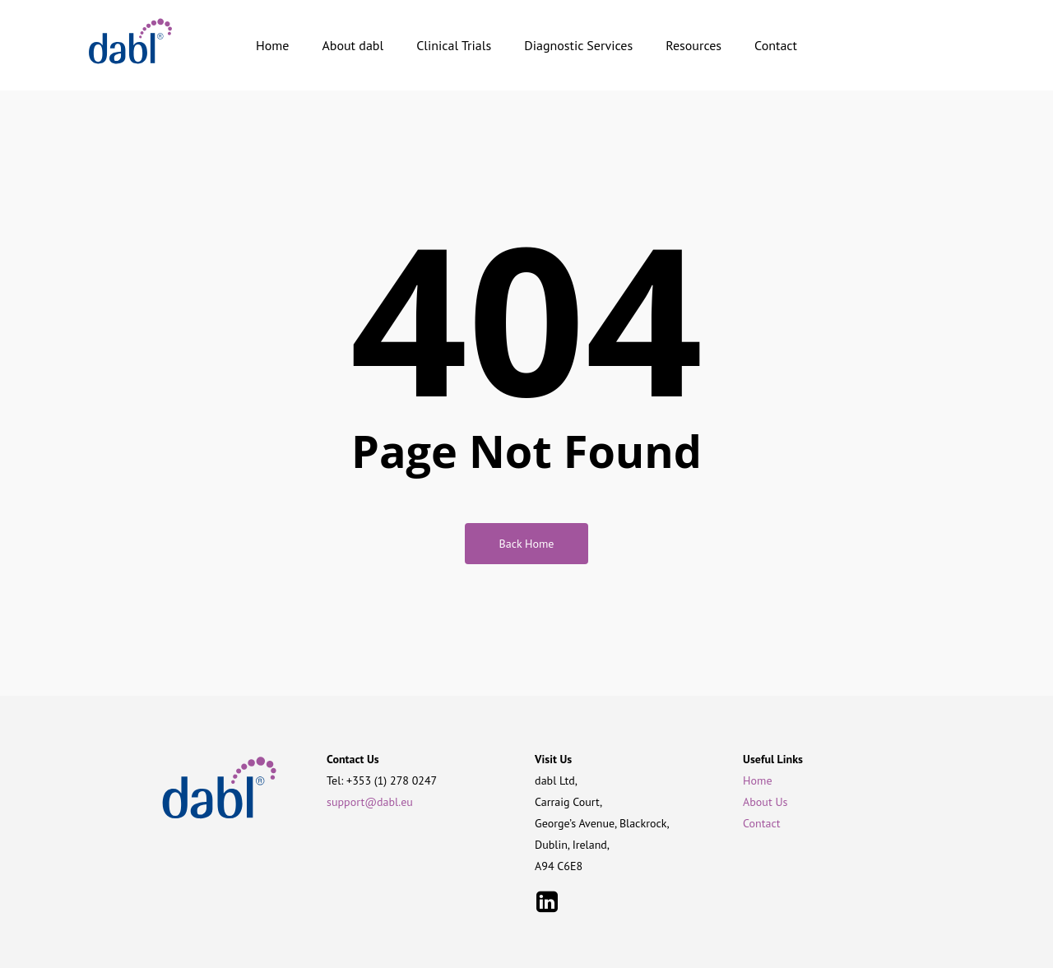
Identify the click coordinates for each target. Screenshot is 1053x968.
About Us (765, 801)
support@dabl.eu (370, 801)
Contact (761, 823)
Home (757, 780)
